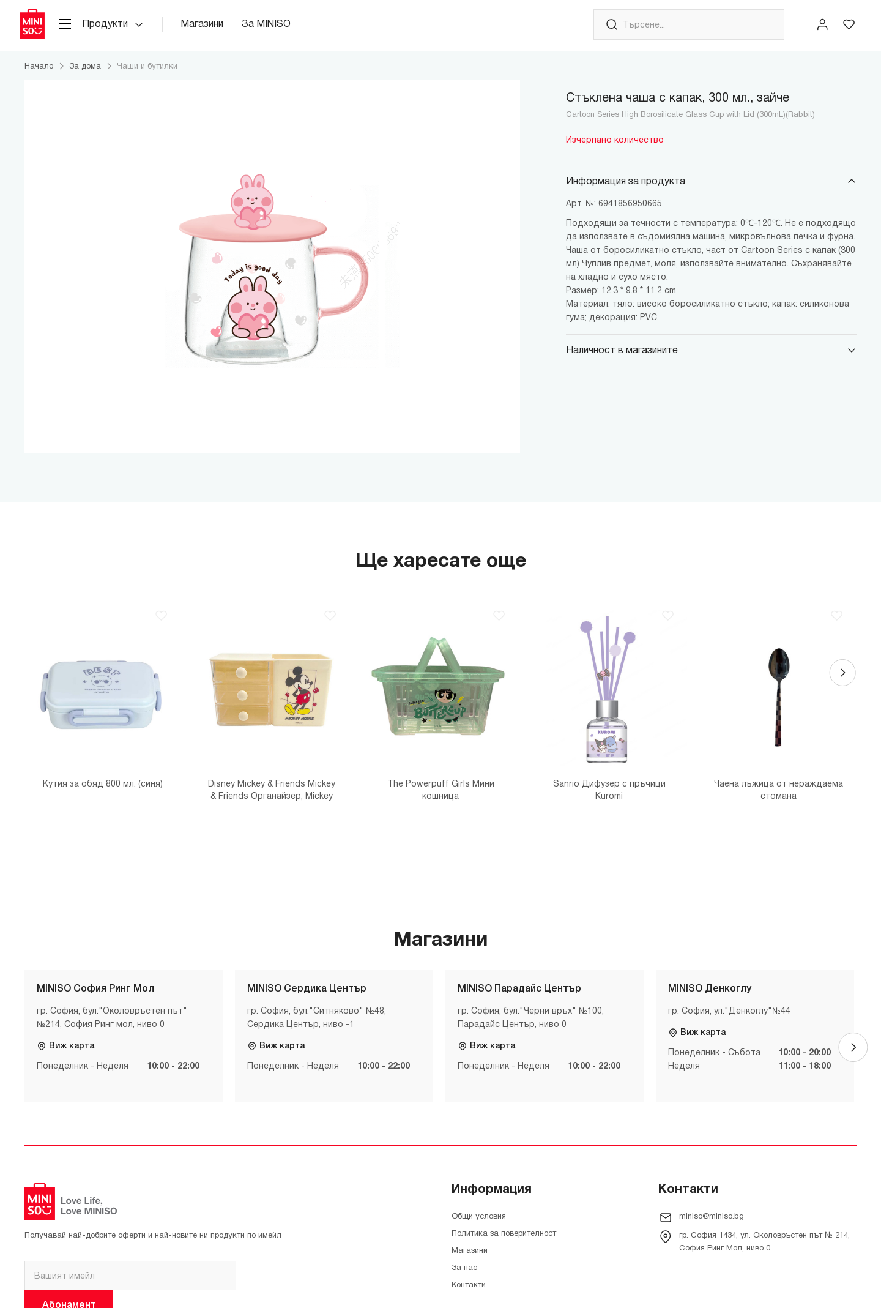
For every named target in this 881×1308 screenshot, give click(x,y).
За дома (85, 76)
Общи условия (479, 1226)
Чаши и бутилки (147, 76)
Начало (38, 76)
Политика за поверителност (504, 1243)
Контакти (469, 1295)
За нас (464, 1278)
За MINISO (280, 30)
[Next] (842, 686)
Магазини (216, 30)
